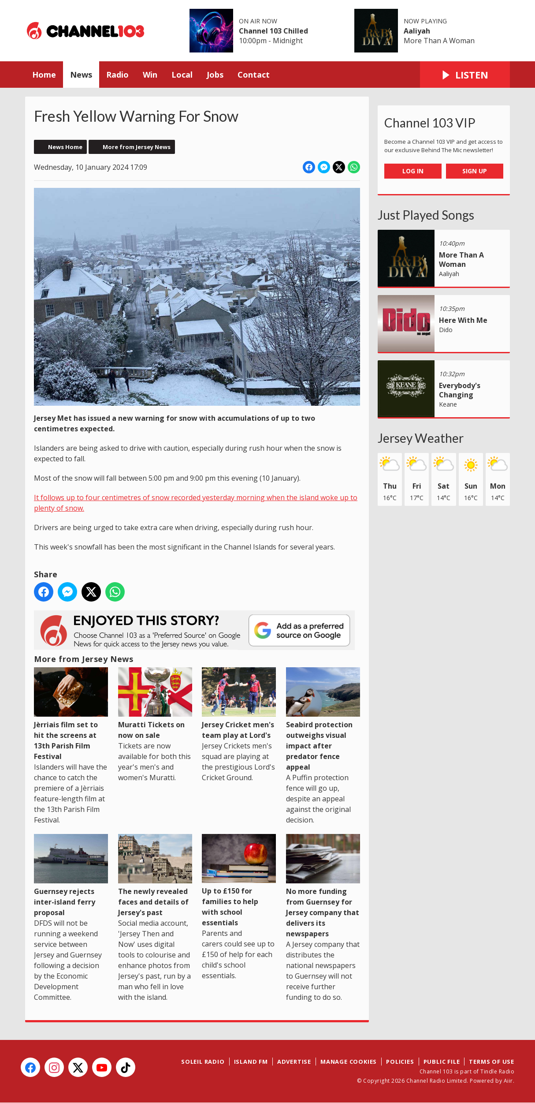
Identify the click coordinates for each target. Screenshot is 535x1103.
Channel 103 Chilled (273, 31)
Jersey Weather (421, 437)
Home (44, 74)
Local (182, 74)
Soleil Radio (203, 1062)
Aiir (508, 1080)
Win (150, 74)
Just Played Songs (426, 214)
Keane (448, 404)
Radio (117, 74)
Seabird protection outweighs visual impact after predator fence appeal (323, 719)
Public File (442, 1062)
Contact (254, 74)
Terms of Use (491, 1062)
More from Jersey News (137, 147)
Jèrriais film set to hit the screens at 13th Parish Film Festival (71, 714)
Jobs (215, 74)
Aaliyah (417, 31)
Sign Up (474, 171)
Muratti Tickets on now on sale (155, 703)
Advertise (294, 1062)
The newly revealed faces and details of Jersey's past (155, 875)
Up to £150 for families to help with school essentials (239, 880)
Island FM (251, 1062)
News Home (65, 147)
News (81, 74)
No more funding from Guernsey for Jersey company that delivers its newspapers (323, 886)
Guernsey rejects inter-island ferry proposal (71, 875)
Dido (446, 329)
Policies (400, 1062)
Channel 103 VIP (430, 122)
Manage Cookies (348, 1062)
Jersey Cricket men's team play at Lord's (239, 703)
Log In (413, 171)
